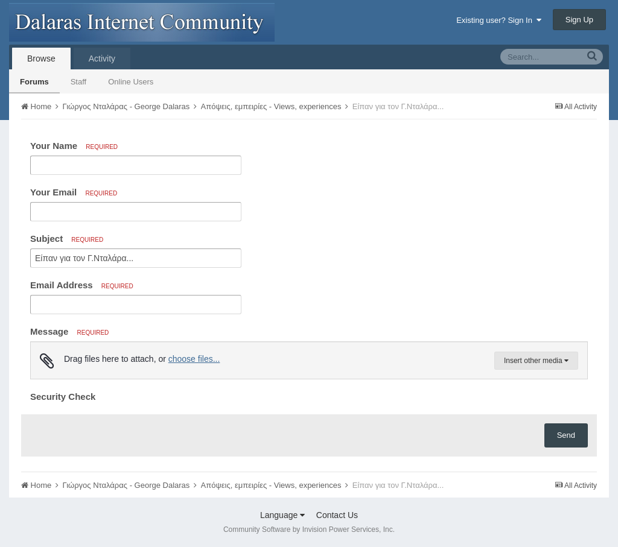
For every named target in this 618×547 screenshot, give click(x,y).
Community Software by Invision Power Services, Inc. (309, 529)
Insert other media (536, 360)
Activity (102, 58)
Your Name (74, 146)
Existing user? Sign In (498, 20)
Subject (66, 238)
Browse (41, 58)
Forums (34, 81)
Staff (79, 81)
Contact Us (337, 515)
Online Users (130, 81)
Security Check (62, 396)
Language (282, 515)
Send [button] (566, 435)
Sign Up (579, 19)
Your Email (73, 192)
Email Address (81, 285)
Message (69, 331)
